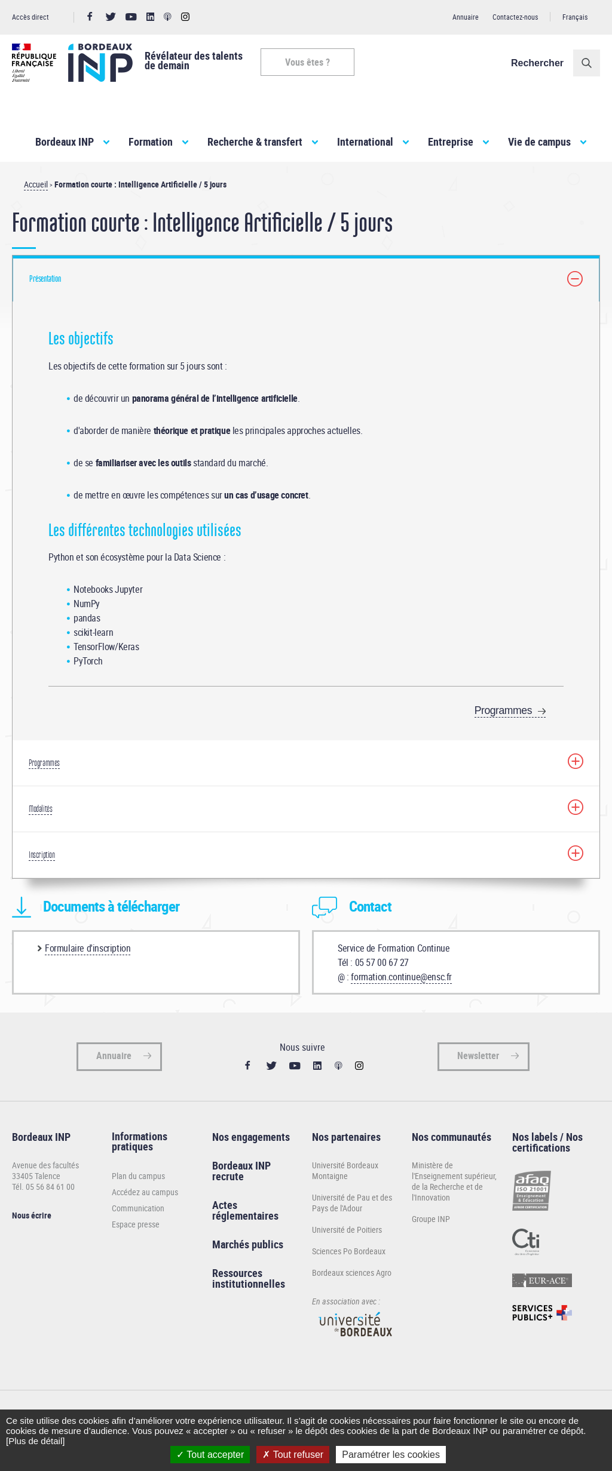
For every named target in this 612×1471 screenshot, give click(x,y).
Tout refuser (292, 1455)
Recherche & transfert (254, 141)
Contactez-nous (515, 16)
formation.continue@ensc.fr (401, 976)
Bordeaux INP (64, 141)
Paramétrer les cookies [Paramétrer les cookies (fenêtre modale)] (391, 1455)
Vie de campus (539, 141)
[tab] (306, 278)
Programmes (503, 710)
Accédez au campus (145, 1192)
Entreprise (450, 141)
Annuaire (465, 16)
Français (574, 16)
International (365, 141)
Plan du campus (138, 1175)
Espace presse (136, 1224)
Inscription (42, 855)
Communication (138, 1208)
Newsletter (478, 1055)
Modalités (40, 809)
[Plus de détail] (35, 1441)
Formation (150, 141)
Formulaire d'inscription (87, 948)
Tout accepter (210, 1455)
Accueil (36, 184)
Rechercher (537, 63)
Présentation (44, 278)
